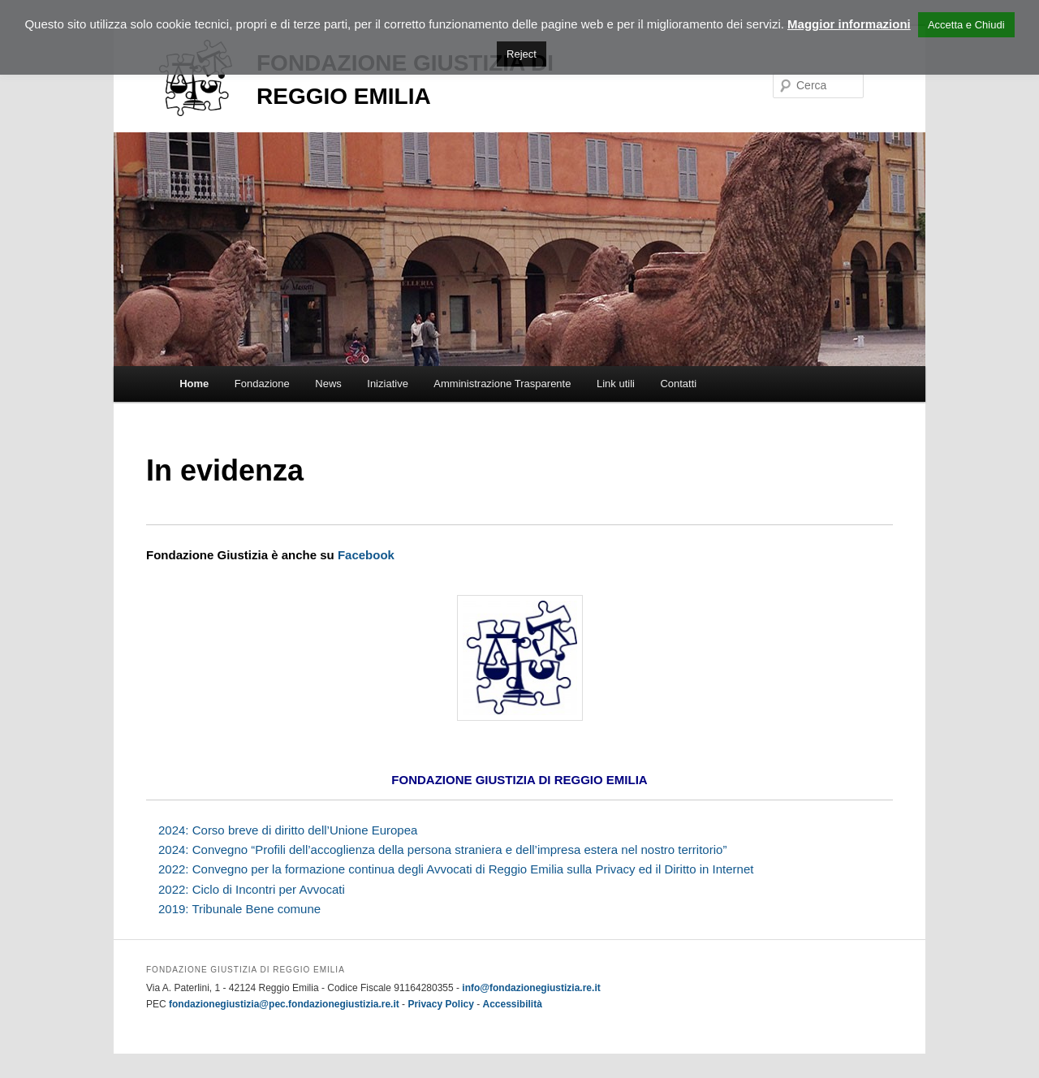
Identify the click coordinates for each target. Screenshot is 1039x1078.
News (328, 383)
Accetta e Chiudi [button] (966, 25)
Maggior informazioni (849, 24)
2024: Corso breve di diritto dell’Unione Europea (287, 830)
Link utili (616, 383)
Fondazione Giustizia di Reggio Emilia (364, 81)
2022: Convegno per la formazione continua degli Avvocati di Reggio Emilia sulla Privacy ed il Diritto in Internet (455, 869)
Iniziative (387, 383)
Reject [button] (522, 54)
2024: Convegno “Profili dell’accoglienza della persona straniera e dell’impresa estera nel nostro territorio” (442, 849)
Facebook (366, 555)
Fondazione (262, 383)
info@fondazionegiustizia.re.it (531, 988)
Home (194, 383)
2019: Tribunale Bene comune (239, 909)
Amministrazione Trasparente (502, 383)
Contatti (678, 383)
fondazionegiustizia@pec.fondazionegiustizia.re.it (284, 1004)
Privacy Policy (440, 1004)
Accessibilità (511, 1004)
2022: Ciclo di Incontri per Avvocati (251, 889)
